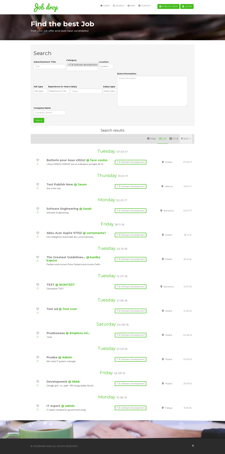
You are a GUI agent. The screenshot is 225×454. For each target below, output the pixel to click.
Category (71, 60)
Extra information (126, 73)
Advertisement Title (45, 62)
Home (105, 5)
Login (187, 6)
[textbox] (68, 68)
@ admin (68, 406)
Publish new (168, 6)
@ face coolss (96, 160)
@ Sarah (85, 208)
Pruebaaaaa (56, 333)
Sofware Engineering (62, 208)
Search (118, 5)
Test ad (52, 309)
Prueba (52, 357)
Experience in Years (59, 86)
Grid (173, 138)
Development (57, 381)
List (163, 138)
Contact (144, 5)
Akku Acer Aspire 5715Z (64, 233)
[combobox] (82, 66)
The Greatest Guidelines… (66, 257)
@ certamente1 (94, 233)
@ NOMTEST (65, 284)
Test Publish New (60, 184)
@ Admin (65, 357)
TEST (50, 284)
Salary (73, 86)
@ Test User (68, 309)
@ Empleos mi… (78, 333)
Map (131, 5)
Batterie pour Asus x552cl (66, 160)
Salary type (109, 86)
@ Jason (80, 184)
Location (104, 62)
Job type (38, 86)
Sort (186, 138)
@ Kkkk (74, 381)
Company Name (42, 108)
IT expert (53, 406)
